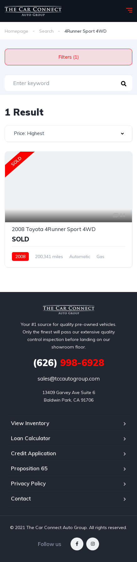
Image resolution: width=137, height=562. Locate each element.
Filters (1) (68, 57)
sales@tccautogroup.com (69, 378)
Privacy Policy (28, 483)
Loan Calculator (30, 438)
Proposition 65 (29, 468)
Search (46, 31)
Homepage (16, 31)
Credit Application (33, 453)
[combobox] (68, 133)
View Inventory (30, 423)
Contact (21, 498)
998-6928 (68, 363)
